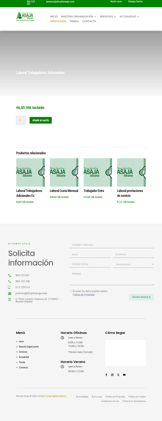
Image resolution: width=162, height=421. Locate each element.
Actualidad (128, 16)
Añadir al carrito (40, 120)
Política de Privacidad (115, 397)
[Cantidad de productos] (21, 120)
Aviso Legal (97, 397)
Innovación (58, 21)
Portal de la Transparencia (134, 401)
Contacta (89, 21)
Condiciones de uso (110, 401)
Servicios (106, 16)
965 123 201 (31, 2)
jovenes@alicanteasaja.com (60, 1)
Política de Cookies (137, 397)
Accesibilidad (82, 397)
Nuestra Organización (77, 16)
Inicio (54, 16)
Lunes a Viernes (75, 337)
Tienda (74, 21)
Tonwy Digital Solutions (55, 396)
